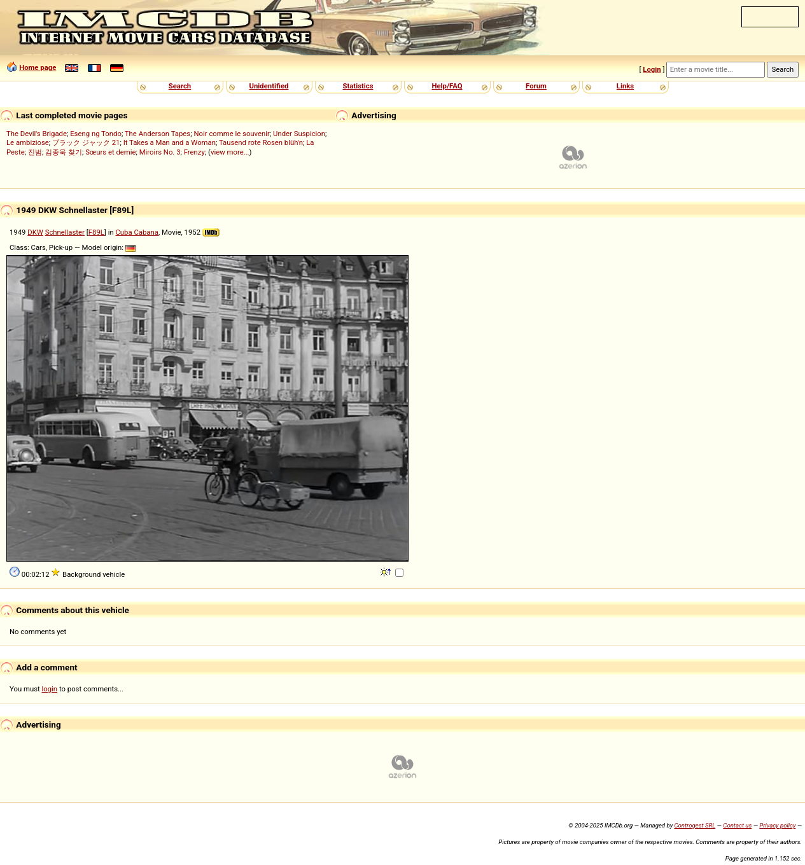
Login (652, 69)
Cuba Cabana (137, 232)
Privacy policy (777, 825)
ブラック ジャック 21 (86, 142)
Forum (536, 85)
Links (625, 85)
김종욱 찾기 (63, 152)
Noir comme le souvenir (231, 133)
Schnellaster (65, 232)
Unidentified (269, 85)
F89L (96, 232)
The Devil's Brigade (36, 133)
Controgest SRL (694, 825)
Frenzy (194, 152)
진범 (35, 152)
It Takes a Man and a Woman (169, 142)
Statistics (357, 85)
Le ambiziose (27, 142)
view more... (230, 152)
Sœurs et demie (110, 152)
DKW (35, 232)
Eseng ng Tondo (96, 133)
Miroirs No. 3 (160, 152)
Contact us (737, 825)
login (50, 688)
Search (180, 85)
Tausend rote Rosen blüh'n (261, 142)
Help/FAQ (446, 85)
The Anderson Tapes (157, 133)
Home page (37, 67)
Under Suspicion (299, 133)
